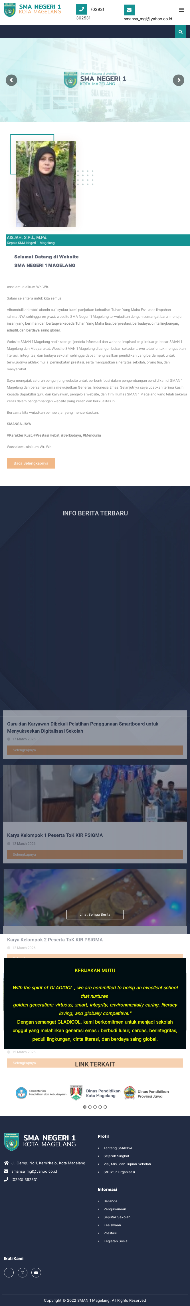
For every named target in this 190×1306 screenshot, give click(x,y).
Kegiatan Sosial (116, 1241)
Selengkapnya (24, 931)
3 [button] (95, 1127)
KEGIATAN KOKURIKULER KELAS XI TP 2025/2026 (62, 1225)
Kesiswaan (112, 1225)
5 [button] (105, 1127)
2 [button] (90, 1127)
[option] (41, 1113)
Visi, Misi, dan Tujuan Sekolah (127, 1164)
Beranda (110, 1201)
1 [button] (84, 1127)
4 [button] (100, 1127)
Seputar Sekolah (117, 1217)
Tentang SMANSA (118, 1148)
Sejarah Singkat (116, 1156)
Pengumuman (115, 1209)
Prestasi (110, 1233)
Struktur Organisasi (119, 1172)
